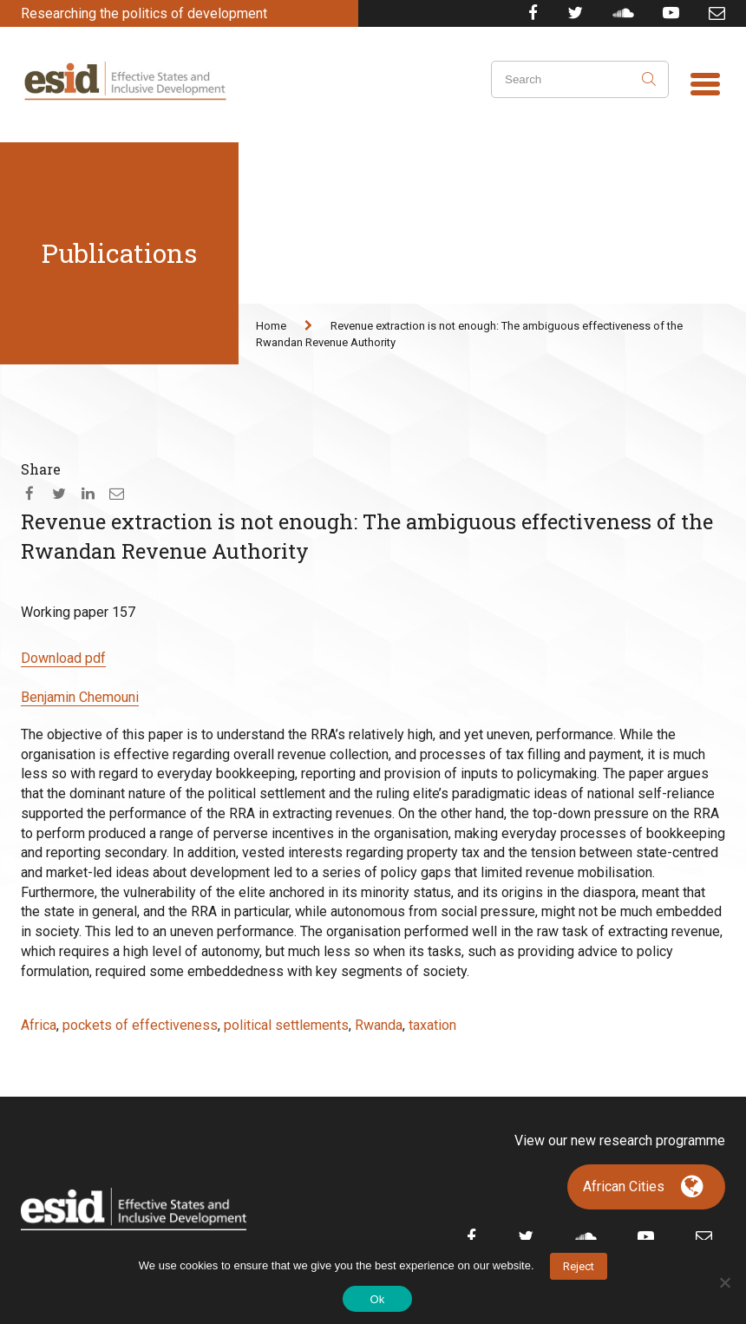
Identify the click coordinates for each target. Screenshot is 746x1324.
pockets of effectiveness (140, 1025)
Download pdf (63, 658)
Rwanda (378, 1025)
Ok (377, 1299)
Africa (38, 1025)
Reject (578, 1266)
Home (271, 325)
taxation (432, 1025)
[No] (724, 1282)
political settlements (286, 1025)
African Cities (623, 1186)
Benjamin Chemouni (80, 697)
